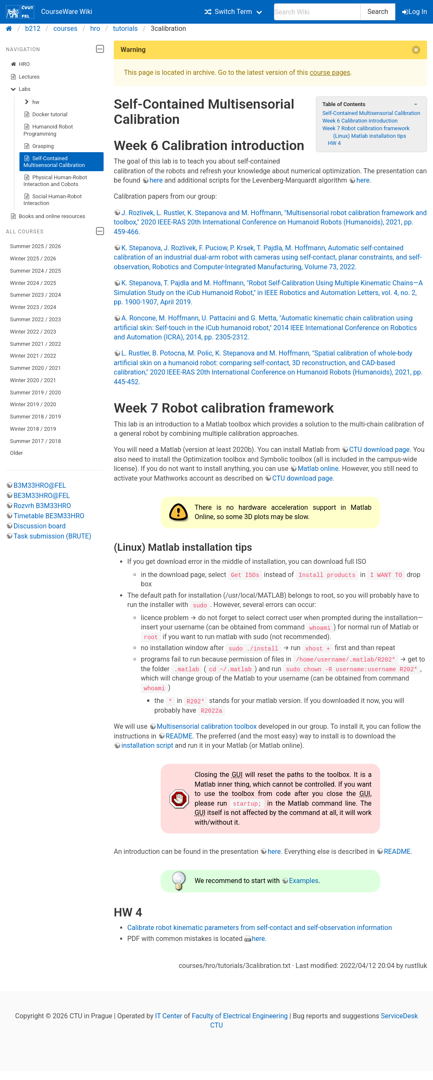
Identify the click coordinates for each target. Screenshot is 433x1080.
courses (65, 29)
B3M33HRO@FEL (40, 485)
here (156, 180)
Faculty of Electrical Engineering (240, 1015)
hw (31, 102)
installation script (147, 745)
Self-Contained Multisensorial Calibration (54, 161)
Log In (415, 12)
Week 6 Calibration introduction (359, 121)
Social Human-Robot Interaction (53, 199)
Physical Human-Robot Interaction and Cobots (55, 180)
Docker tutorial (46, 114)
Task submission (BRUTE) (52, 536)
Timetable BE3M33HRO (49, 516)
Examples (303, 880)
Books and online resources (47, 216)
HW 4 (334, 143)
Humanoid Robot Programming (48, 130)
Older (16, 453)
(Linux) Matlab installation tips (369, 136)
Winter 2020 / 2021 (33, 380)
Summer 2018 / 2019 (35, 416)
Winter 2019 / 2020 (33, 404)
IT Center (168, 1015)
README (179, 735)
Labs (20, 89)
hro (95, 29)
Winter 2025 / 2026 (33, 258)
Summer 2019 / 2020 (35, 392)
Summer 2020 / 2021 (35, 368)
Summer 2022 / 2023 (35, 319)
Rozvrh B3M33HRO (42, 506)
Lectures (25, 77)
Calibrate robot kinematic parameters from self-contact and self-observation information (259, 927)
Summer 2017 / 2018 (35, 441)
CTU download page (379, 450)
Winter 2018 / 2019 (33, 429)
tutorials (125, 29)
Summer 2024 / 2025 (35, 271)
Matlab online (318, 469)
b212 (33, 29)
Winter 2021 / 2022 (33, 356)
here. (259, 938)
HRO (20, 64)
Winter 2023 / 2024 (33, 307)
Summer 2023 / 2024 (35, 295)
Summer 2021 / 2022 (35, 344)
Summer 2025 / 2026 (35, 246)
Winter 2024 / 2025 (33, 283)
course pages (330, 72)
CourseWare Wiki (49, 12)
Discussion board (40, 526)
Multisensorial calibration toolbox (207, 726)
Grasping (39, 146)
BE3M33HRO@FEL (42, 496)
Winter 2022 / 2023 (33, 331)
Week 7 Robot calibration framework (365, 128)
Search (377, 12)
